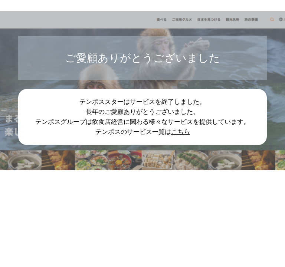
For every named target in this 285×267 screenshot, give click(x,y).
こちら (180, 131)
